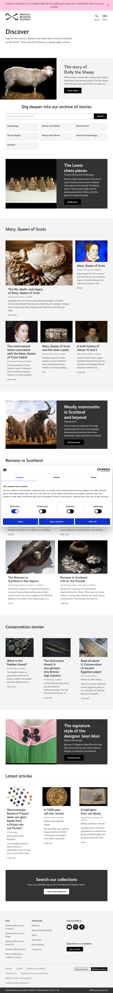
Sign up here (74, 949)
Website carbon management (19, 978)
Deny (20, 521)
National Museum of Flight (15, 935)
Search (100, 116)
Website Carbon (99, 969)
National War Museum (16, 949)
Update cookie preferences (18, 983)
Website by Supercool (98, 990)
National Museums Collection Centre (14, 955)
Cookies (19, 968)
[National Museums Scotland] (18, 16)
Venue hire (36, 939)
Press (34, 934)
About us (36, 925)
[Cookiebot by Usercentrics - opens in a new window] (99, 470)
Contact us (36, 949)
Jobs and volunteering (42, 930)
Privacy (9, 968)
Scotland (11, 145)
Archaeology (12, 126)
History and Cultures (51, 135)
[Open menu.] (104, 17)
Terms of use (11, 973)
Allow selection (56, 521)
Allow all (92, 521)
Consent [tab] (19, 477)
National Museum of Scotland (15, 927)
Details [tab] (56, 477)
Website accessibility (36, 968)
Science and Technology (86, 135)
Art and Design (14, 135)
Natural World (82, 126)
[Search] (97, 17)
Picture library (38, 944)
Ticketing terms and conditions (35, 973)
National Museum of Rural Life (15, 943)
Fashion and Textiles (51, 126)
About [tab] (93, 477)
